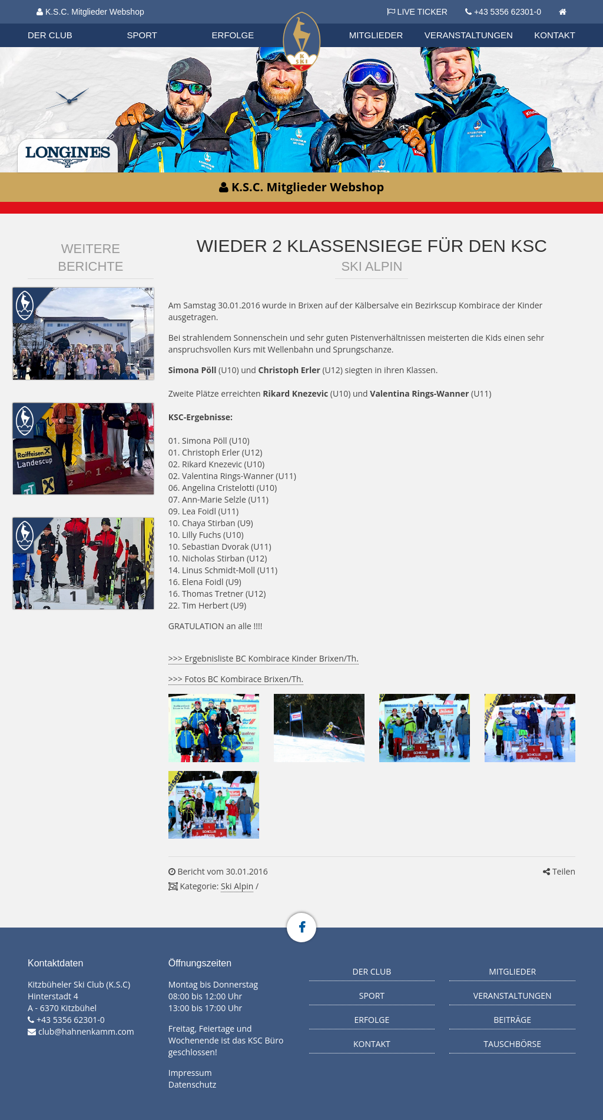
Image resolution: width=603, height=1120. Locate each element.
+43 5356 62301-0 (507, 11)
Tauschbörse (512, 1043)
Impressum (190, 1072)
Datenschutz (192, 1084)
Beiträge (512, 1019)
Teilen (559, 871)
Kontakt (554, 35)
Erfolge (233, 35)
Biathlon (61, 22)
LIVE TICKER (417, 11)
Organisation (61, 23)
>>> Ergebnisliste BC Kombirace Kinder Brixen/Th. (263, 658)
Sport (142, 35)
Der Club (50, 35)
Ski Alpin (237, 886)
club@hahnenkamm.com (86, 1031)
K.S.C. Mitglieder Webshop (90, 11)
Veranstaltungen (469, 35)
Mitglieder (376, 35)
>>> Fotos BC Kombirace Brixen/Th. (235, 678)
